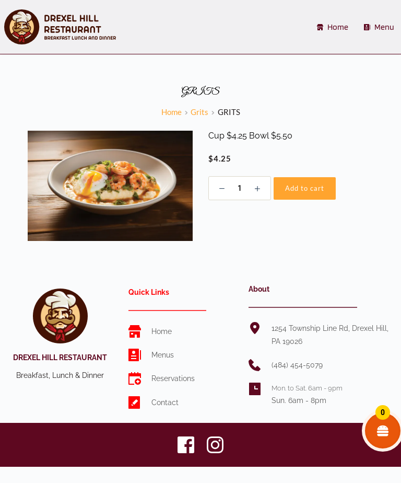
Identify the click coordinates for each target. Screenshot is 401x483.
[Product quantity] (239, 188)
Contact (165, 402)
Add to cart (304, 188)
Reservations (173, 378)
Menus (162, 355)
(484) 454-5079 (297, 365)
